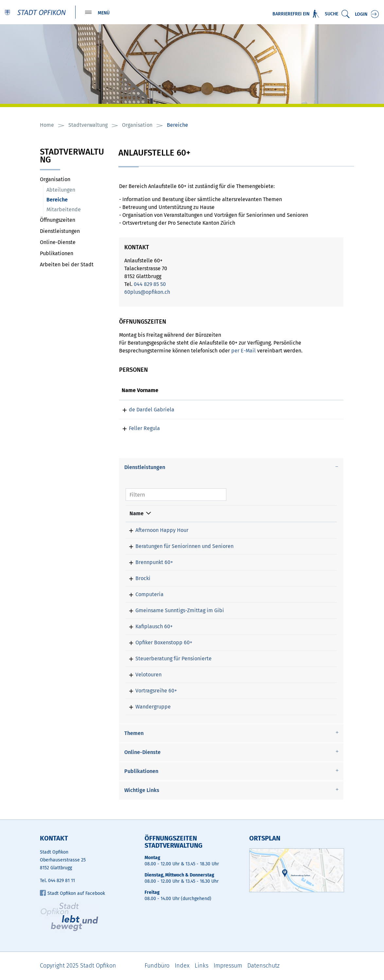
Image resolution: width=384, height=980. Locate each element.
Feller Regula (137, 428)
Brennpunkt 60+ (148, 562)
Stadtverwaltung (72, 156)
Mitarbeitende (63, 210)
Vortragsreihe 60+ (150, 691)
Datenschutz (263, 966)
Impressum (228, 966)
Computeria (144, 595)
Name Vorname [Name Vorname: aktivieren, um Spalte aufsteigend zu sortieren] (140, 390)
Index (182, 966)
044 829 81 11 (61, 881)
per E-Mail (243, 351)
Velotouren (143, 675)
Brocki (137, 578)
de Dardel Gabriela (144, 410)
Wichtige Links (141, 790)
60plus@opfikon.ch (147, 292)
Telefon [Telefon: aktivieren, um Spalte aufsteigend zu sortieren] (307, 514)
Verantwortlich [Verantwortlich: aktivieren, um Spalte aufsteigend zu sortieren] (259, 514)
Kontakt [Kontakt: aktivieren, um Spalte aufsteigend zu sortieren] (262, 390)
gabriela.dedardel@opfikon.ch (290, 410)
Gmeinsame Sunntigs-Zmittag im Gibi (174, 611)
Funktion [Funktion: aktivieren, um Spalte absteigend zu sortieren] (192, 390)
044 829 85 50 (150, 284)
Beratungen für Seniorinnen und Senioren (179, 546)
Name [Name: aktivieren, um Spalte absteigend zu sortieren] (137, 514)
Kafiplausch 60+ (148, 627)
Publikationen (56, 254)
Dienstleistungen (60, 231)
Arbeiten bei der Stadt (67, 265)
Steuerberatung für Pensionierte (168, 659)
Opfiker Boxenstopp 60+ (158, 643)
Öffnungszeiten (57, 220)
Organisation (55, 180)
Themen (134, 733)
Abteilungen (60, 190)
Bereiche (72, 200)
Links (201, 966)
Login (361, 14)
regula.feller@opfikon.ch (282, 428)
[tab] (231, 468)
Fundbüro (157, 966)
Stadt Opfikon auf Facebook (72, 893)
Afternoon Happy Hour (156, 530)
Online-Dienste (58, 242)
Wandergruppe (147, 707)
